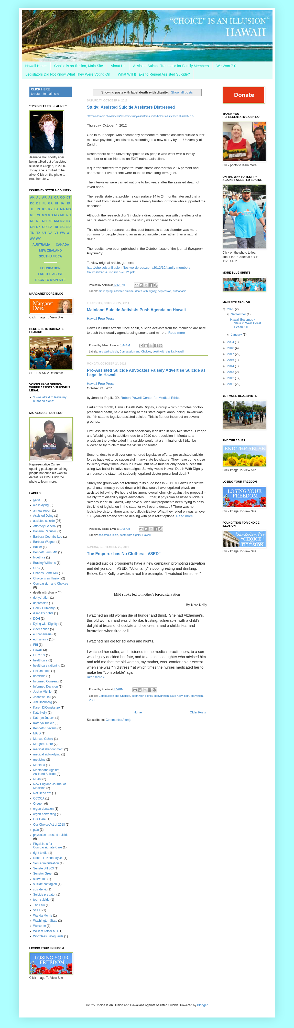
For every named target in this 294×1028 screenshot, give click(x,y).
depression (164, 291)
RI (56, 227)
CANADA (62, 244)
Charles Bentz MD (45, 573)
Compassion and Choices (135, 351)
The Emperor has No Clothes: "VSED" (124, 554)
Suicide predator (44, 894)
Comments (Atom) (118, 720)
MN (44, 215)
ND (32, 221)
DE (38, 203)
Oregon (38, 803)
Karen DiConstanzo (46, 707)
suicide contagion (45, 884)
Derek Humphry (44, 608)
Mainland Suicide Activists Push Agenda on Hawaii (136, 310)
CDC (36, 568)
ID (68, 203)
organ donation (43, 809)
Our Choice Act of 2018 (49, 824)
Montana (39, 765)
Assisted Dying (43, 515)
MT (62, 215)
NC (68, 215)
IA (62, 203)
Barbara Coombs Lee (47, 536)
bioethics (39, 557)
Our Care (39, 819)
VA (50, 233)
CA (56, 197)
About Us (118, 66)
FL (44, 203)
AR (44, 197)
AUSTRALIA (41, 244)
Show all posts (182, 92)
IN (38, 209)
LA (57, 209)
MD (68, 209)
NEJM (37, 779)
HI (56, 203)
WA (62, 233)
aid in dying (106, 291)
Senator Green (43, 873)
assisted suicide (124, 291)
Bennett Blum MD (45, 552)
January (237, 334)
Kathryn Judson (44, 718)
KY (50, 209)
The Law (39, 905)
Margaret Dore (43, 744)
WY (38, 239)
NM (56, 221)
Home (138, 712)
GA (50, 203)
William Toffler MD (45, 931)
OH (32, 227)
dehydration (161, 695)
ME (32, 215)
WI (68, 233)
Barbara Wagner (44, 542)
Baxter (37, 547)
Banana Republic (45, 531)
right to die (40, 853)
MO (50, 215)
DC (32, 203)
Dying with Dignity (45, 624)
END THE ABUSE (50, 274)
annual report (42, 510)
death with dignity (145, 291)
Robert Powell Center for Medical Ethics (150, 398)
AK (32, 197)
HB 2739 (39, 655)
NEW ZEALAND (50, 250)
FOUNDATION (50, 268)
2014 (231, 366)
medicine (39, 759)
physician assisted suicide (51, 835)
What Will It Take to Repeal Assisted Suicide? (154, 74)
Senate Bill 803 (43, 868)
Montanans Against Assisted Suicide (46, 771)
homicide (39, 676)
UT (44, 233)
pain (186, 695)
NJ (50, 221)
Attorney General (45, 526)
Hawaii (179, 351)
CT (69, 197)
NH (44, 221)
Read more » (96, 677)
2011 (231, 384)
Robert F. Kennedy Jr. (48, 858)
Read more (176, 333)
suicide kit (40, 889)
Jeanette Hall (42, 697)
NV (62, 221)
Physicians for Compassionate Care (47, 845)
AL (38, 197)
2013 (231, 372)
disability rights (43, 613)
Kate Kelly (176, 695)
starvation (197, 695)
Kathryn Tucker (43, 723)
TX (38, 233)
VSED (92, 700)
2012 (231, 378)
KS (44, 209)
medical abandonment (48, 749)
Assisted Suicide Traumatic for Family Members (171, 66)
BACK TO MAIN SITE (50, 280)
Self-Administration (46, 863)
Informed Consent (45, 681)
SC (62, 227)
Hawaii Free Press (101, 318)
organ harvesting (44, 814)
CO (62, 197)
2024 (231, 342)
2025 (231, 309)
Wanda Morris (42, 915)
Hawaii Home (36, 66)
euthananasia (42, 634)
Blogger (202, 1005)
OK (38, 227)
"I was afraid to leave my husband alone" (50, 399)
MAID (37, 733)
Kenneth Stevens (45, 728)
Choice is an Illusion (47, 578)
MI (38, 215)
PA (50, 227)
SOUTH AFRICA (50, 256)
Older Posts (198, 712)
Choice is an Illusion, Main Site (78, 66)
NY (68, 221)
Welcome (39, 926)
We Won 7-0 (226, 66)
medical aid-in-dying (47, 754)
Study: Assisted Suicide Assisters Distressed (131, 107)
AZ (50, 197)
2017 (231, 354)
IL (32, 209)
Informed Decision (45, 686)
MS (56, 215)
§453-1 (38, 500)
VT (56, 233)
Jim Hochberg (42, 702)
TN (32, 233)
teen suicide (41, 899)
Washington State (45, 920)
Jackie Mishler (43, 691)
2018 (231, 348)
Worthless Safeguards (48, 936)
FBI (35, 645)
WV (32, 239)
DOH (36, 618)
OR (44, 227)
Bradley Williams (44, 563)
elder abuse (41, 629)
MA (62, 209)
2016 (231, 360)
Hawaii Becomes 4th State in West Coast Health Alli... (245, 323)
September (239, 314)
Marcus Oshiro (43, 739)
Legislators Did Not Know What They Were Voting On (68, 74)
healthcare (40, 660)
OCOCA (39, 798)
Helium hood (41, 671)
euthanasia (180, 291)
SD (68, 227)
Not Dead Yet (42, 793)
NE (38, 221)
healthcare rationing (46, 665)
